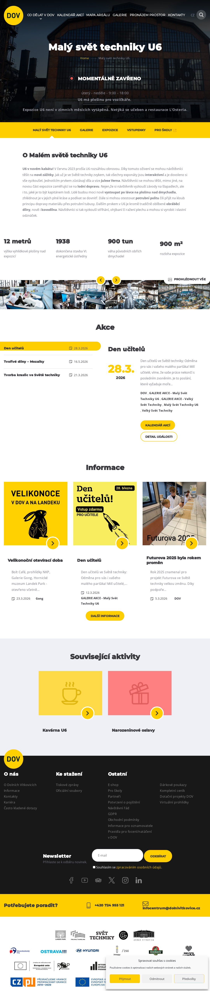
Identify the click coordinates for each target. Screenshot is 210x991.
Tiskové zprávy (67, 796)
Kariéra (9, 814)
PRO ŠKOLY (171, 130)
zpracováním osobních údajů (138, 877)
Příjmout (125, 979)
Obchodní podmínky (123, 831)
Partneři (114, 808)
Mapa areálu (98, 15)
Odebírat (158, 867)
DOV (143, 393)
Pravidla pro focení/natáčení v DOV (130, 846)
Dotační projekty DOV (176, 808)
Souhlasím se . (129, 877)
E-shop (113, 796)
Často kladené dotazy (20, 820)
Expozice (110, 130)
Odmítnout (157, 979)
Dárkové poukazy (173, 796)
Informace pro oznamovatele (130, 837)
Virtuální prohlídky (174, 814)
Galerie (120, 15)
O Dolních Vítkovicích (20, 796)
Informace (12, 802)
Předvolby (189, 979)
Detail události (160, 441)
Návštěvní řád (118, 820)
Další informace (105, 625)
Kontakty (176, 15)
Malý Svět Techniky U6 (181, 405)
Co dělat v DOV (40, 15)
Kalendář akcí (70, 15)
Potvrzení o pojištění (124, 814)
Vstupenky (139, 130)
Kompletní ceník (172, 802)
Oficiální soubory (69, 802)
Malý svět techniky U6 (46, 130)
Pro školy (115, 802)
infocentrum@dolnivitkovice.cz (173, 916)
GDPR (112, 825)
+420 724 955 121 (105, 916)
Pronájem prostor (147, 15)
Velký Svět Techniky (157, 410)
